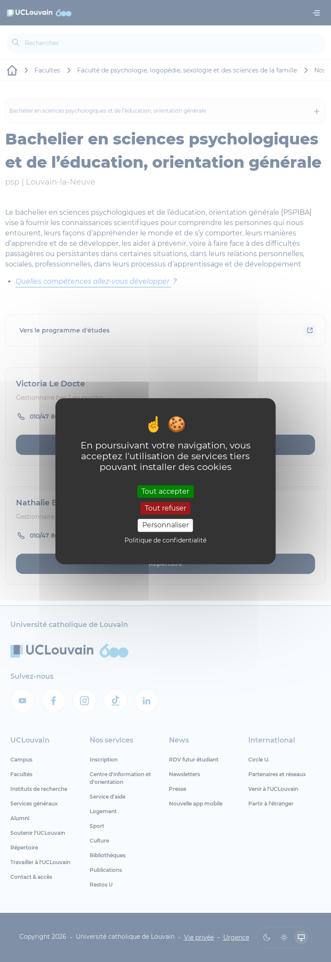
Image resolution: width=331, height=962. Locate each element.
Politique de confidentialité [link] (165, 540)
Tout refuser (165, 509)
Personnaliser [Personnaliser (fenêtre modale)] (165, 525)
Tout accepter (165, 491)
